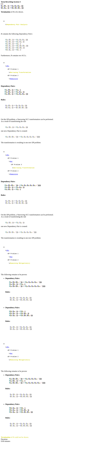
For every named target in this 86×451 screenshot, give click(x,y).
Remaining (14, 81)
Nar (11, 165)
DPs (7, 67)
